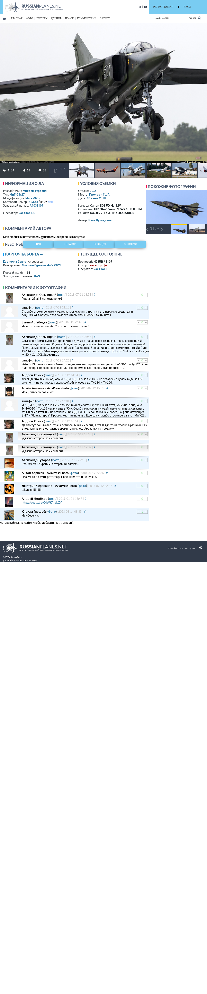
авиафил (28, 307)
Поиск (195, 17)
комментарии (86, 18)
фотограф (130, 244)
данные (56, 18)
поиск (69, 18)
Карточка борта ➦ (24, 254)
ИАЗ (37, 276)
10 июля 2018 (96, 198)
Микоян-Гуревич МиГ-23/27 (41, 265)
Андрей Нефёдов (34, 498)
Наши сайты (162, 18)
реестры (41, 18)
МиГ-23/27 (17, 194)
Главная (16, 18)
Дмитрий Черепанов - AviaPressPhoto (49, 485)
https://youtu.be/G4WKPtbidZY (42, 502)
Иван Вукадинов (100, 220)
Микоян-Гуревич (35, 190)
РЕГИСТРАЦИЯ (163, 6)
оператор (69, 244)
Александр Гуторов (36, 460)
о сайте (105, 18)
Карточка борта (15, 261)
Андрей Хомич (32, 375)
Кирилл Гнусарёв (34, 511)
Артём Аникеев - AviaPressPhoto (45, 388)
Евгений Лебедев (34, 322)
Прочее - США (99, 194)
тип (50, 202)
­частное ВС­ (27, 213)
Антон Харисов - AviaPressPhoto (45, 473)
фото (29, 18)
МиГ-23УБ (32, 198)
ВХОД (187, 6)
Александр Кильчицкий (39, 294)
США (93, 190)
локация (99, 244)
